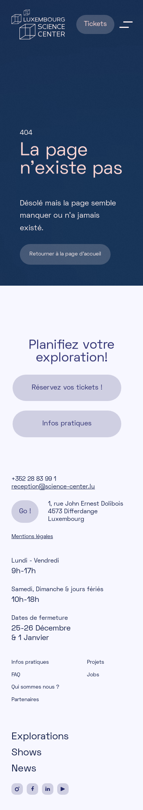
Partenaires (25, 699)
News (23, 769)
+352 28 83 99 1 (33, 479)
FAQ (15, 675)
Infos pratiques (67, 424)
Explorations (40, 737)
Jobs (93, 675)
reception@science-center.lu (53, 487)
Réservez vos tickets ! (67, 388)
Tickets (95, 24)
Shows (26, 753)
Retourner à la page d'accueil (65, 254)
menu (126, 24)
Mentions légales (32, 536)
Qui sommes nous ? (35, 687)
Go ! (25, 511)
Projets (95, 662)
